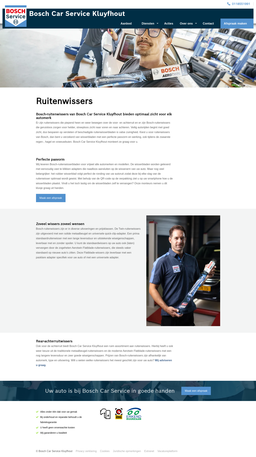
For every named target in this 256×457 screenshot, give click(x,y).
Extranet (149, 451)
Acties (168, 23)
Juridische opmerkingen (127, 451)
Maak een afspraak (50, 198)
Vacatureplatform (167, 451)
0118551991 (241, 4)
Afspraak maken (235, 23)
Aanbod (126, 23)
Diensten (150, 23)
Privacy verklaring (86, 451)
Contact (208, 23)
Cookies (105, 451)
